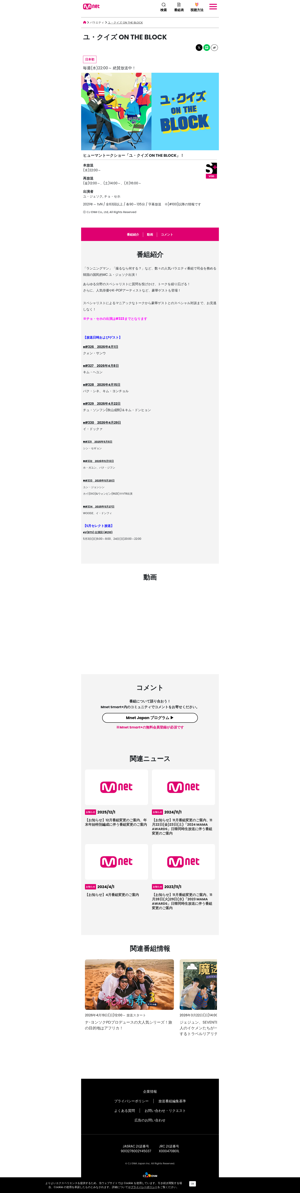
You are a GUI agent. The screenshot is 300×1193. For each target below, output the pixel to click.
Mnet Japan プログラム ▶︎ (150, 717)
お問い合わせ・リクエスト (165, 1110)
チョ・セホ (112, 196)
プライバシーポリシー (131, 1101)
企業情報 (150, 1091)
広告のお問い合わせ (150, 1120)
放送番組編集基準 (172, 1101)
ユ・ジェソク (93, 196)
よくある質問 (124, 1110)
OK (192, 1183)
